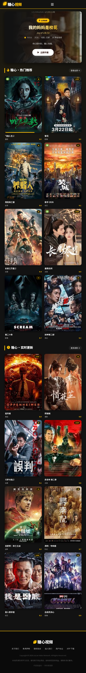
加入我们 (48, 648)
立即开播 (43, 52)
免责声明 (26, 648)
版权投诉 (37, 648)
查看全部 (75, 70)
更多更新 (75, 348)
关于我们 (15, 648)
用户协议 (59, 648)
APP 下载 (70, 648)
